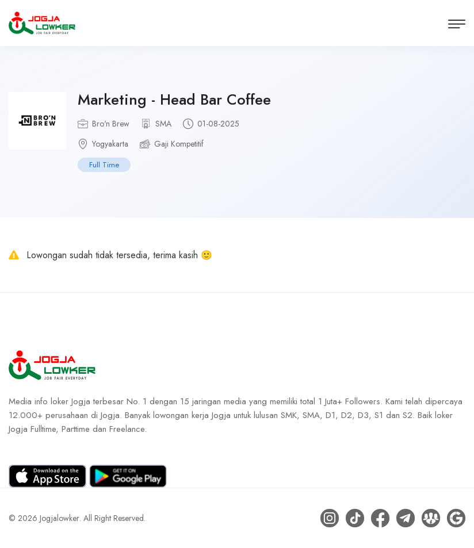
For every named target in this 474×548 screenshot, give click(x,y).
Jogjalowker (59, 518)
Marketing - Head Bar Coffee (174, 99)
